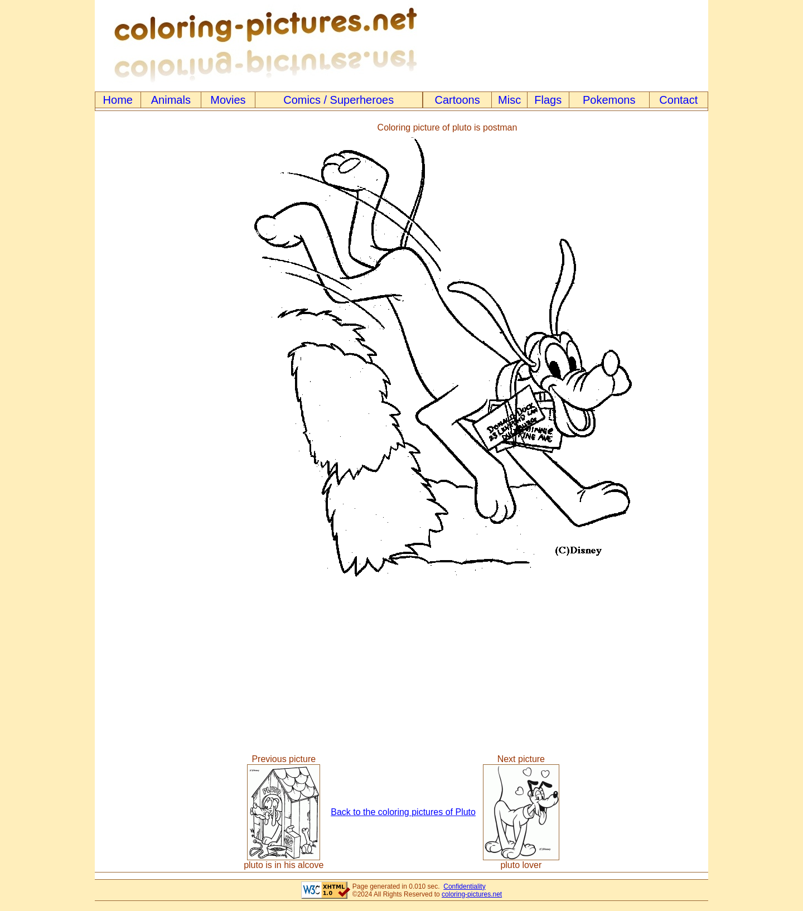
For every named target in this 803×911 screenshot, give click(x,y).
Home (118, 100)
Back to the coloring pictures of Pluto (403, 812)
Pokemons (609, 100)
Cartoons (457, 100)
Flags (548, 100)
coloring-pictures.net (472, 894)
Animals (171, 100)
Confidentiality (464, 886)
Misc (509, 100)
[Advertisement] (141, 353)
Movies (227, 100)
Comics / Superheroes (338, 100)
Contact (678, 100)
